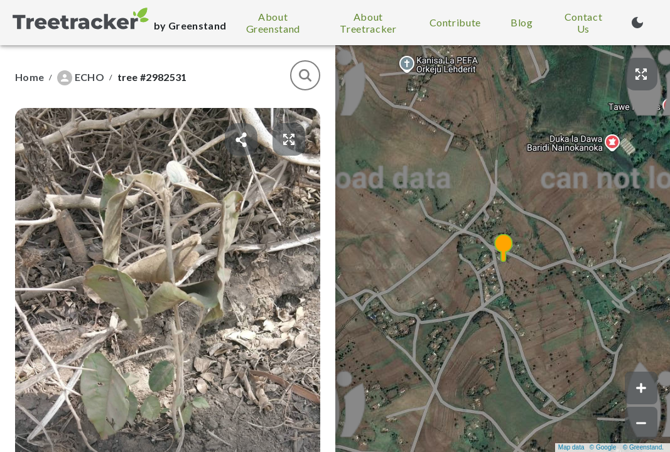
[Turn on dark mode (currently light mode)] (637, 22)
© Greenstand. (643, 447)
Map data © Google (587, 447)
